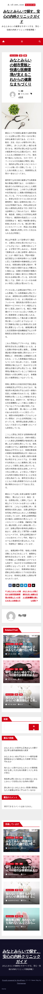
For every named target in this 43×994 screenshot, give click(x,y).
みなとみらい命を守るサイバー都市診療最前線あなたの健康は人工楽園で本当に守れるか (21, 759)
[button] (40, 41)
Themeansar (21, 983)
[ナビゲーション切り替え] (22, 41)
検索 (6, 719)
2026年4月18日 (13, 900)
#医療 (20, 97)
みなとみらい (13, 55)
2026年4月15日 (13, 927)
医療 (25, 55)
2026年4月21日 (13, 874)
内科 (20, 55)
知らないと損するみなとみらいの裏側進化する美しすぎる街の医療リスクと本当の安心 (21, 770)
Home (4, 989)
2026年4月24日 (14, 848)
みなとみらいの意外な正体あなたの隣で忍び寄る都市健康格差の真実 (20, 650)
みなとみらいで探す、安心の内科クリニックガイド (21, 16)
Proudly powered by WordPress (13, 980)
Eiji (22, 91)
